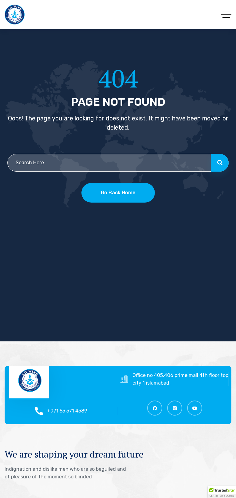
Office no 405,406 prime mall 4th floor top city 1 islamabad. (184, 379)
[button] (222, 492)
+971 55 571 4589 (71, 411)
